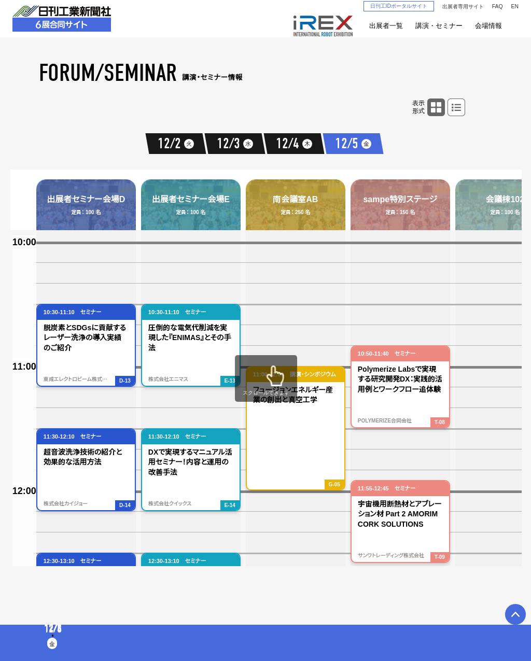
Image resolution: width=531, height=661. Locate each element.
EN (515, 6)
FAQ (497, 6)
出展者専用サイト (463, 6)
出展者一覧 (386, 26)
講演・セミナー (439, 26)
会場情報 (488, 26)
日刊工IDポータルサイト (398, 6)
